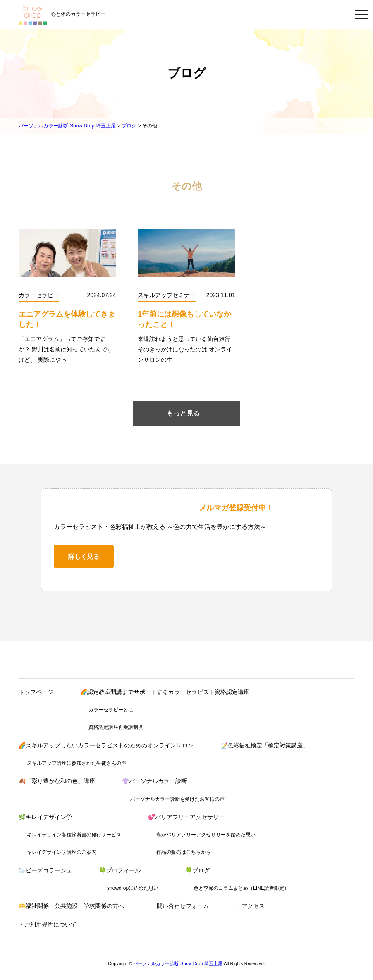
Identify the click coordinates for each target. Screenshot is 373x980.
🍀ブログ (197, 870)
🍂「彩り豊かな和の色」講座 (57, 781)
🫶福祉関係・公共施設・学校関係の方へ (71, 906)
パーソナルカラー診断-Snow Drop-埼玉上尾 (177, 963)
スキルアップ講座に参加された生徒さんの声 (76, 763)
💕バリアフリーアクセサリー (186, 817)
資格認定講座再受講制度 (115, 727)
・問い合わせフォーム (180, 906)
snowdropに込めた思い (132, 888)
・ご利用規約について (48, 924)
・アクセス (250, 906)
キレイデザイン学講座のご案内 (61, 852)
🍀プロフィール (120, 870)
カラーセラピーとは (110, 710)
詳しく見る (83, 556)
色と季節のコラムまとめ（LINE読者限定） (241, 888)
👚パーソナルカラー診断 (154, 781)
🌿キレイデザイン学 (45, 817)
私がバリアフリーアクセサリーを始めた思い (206, 835)
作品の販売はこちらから (183, 852)
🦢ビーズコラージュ (45, 870)
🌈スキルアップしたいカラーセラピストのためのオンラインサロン (106, 745)
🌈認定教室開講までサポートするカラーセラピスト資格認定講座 (164, 692)
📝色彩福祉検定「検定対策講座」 (264, 745)
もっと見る (183, 413)
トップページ (36, 692)
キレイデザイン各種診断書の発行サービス (74, 835)
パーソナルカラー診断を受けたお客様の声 (177, 799)
